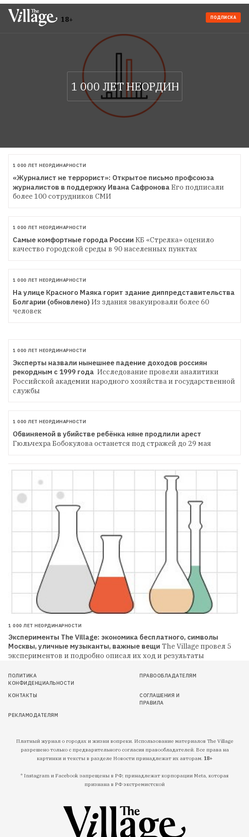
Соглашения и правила (159, 699)
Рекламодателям (33, 715)
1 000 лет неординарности (49, 165)
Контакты (22, 695)
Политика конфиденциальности (41, 679)
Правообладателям (167, 675)
